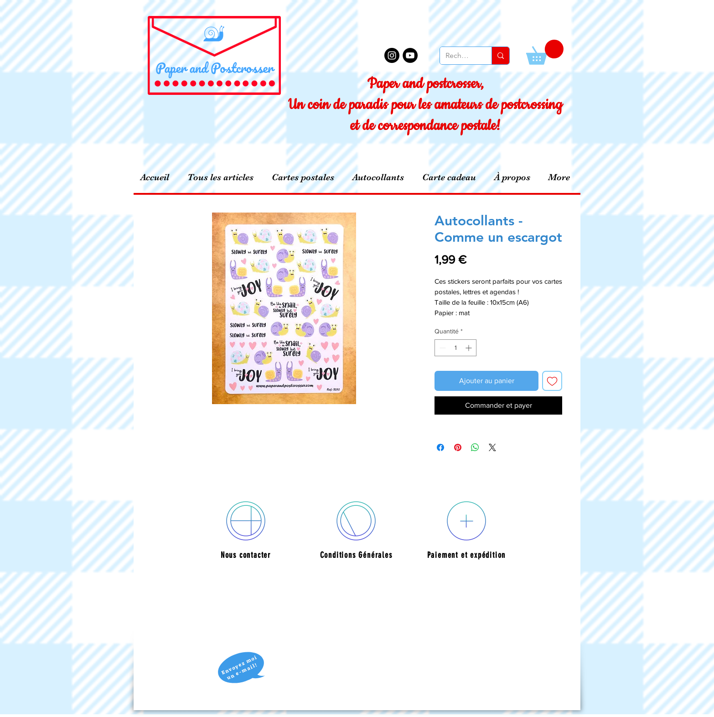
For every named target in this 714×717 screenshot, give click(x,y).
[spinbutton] (455, 348)
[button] (545, 52)
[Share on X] (492, 447)
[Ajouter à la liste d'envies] (552, 381)
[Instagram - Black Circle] (391, 55)
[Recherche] (458, 55)
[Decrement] (441, 348)
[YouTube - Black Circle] (410, 55)
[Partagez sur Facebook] (440, 447)
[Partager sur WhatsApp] (475, 447)
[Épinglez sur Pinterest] (457, 447)
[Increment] (469, 348)
